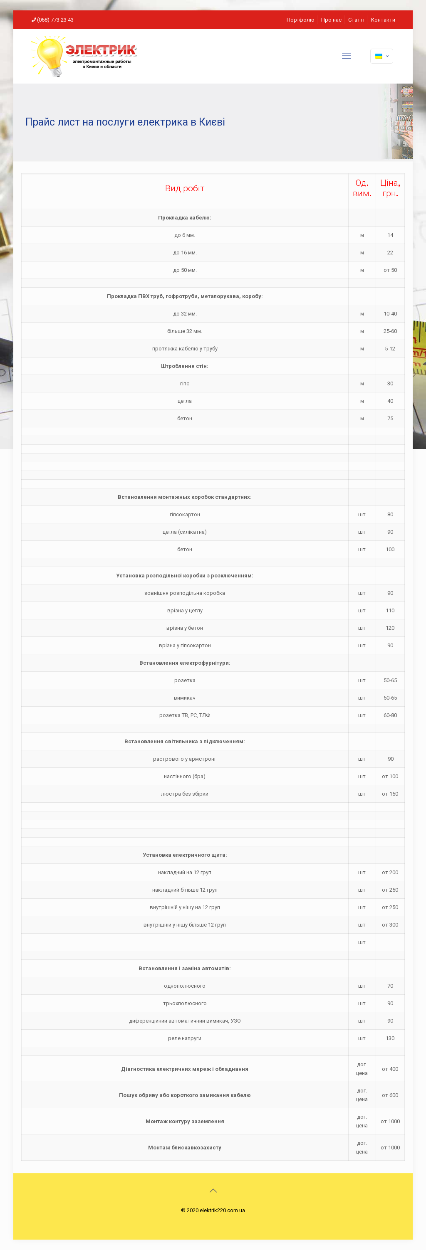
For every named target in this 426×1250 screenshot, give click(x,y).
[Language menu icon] (381, 56)
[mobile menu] (346, 56)
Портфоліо (301, 20)
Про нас (331, 20)
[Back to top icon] (213, 1190)
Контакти (383, 20)
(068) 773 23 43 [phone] (55, 20)
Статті (356, 20)
